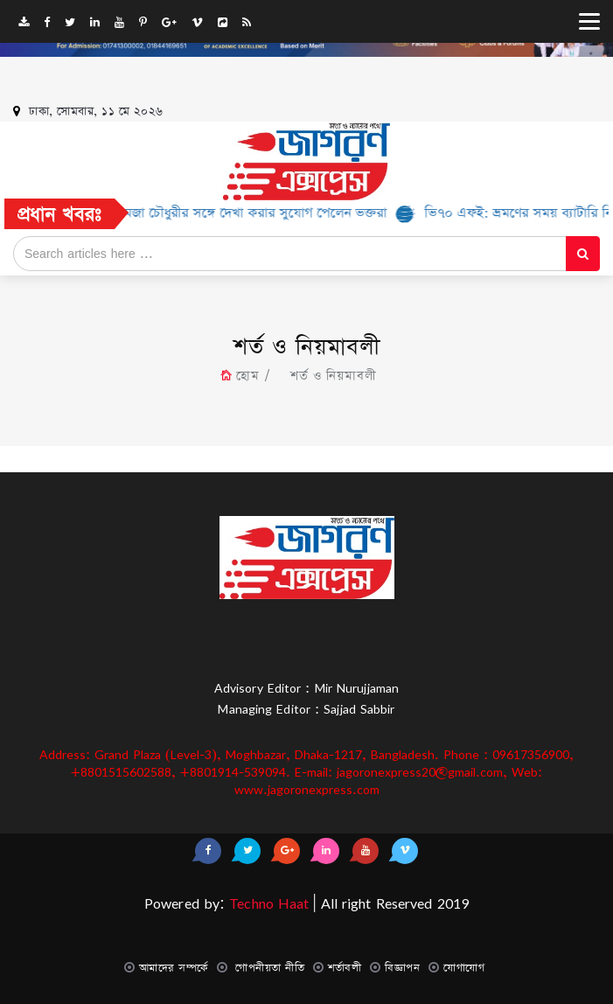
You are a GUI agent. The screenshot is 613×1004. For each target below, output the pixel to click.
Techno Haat (267, 903)
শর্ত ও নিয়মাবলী (329, 376)
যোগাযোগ (463, 967)
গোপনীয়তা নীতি (268, 967)
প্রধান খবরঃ (59, 214)
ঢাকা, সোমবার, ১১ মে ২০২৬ (96, 111)
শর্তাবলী (344, 967)
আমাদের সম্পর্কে (173, 967)
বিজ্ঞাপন (402, 967)
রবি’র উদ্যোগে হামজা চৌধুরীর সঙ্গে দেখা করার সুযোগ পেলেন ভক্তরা (227, 213)
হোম (248, 376)
